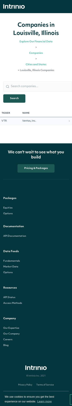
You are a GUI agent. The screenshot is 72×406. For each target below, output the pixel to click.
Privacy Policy (25, 385)
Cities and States (36, 64)
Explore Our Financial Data (36, 42)
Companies (36, 53)
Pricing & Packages (36, 168)
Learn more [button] (44, 401)
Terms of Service (45, 385)
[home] (15, 7)
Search (14, 98)
